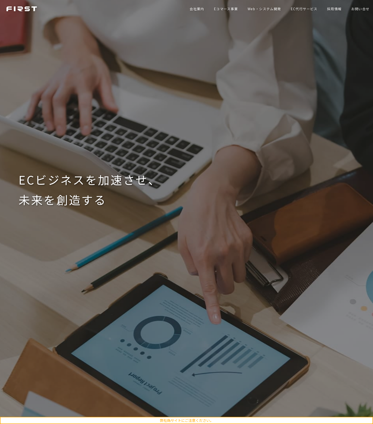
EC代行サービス (302, 9)
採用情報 (333, 9)
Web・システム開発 (263, 9)
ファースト (23, 9)
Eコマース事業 (224, 9)
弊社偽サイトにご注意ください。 (186, 420)
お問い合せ (359, 9)
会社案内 (195, 9)
